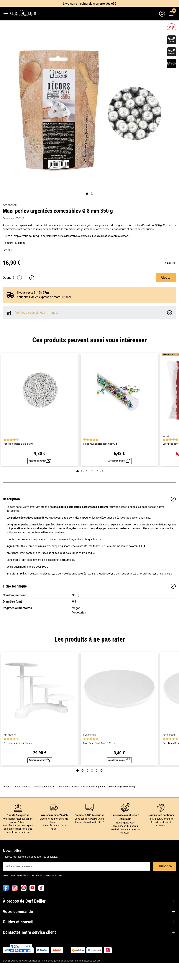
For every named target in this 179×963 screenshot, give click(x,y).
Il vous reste (33, 292)
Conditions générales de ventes (57, 960)
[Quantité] (25, 278)
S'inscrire (165, 866)
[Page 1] (87, 193)
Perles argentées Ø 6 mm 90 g (19, 444)
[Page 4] (92, 471)
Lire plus (7, 250)
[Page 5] (97, 471)
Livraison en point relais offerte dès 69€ (89, 3)
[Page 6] (102, 471)
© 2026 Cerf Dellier (12, 960)
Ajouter (166, 277)
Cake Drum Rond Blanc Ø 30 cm (99, 743)
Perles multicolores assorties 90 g (100, 444)
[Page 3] (87, 471)
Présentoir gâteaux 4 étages (18, 743)
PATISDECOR (10, 205)
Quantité (8, 277)
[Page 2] (92, 193)
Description (89, 499)
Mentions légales (31, 960)
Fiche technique (89, 586)
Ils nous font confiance (161, 815)
